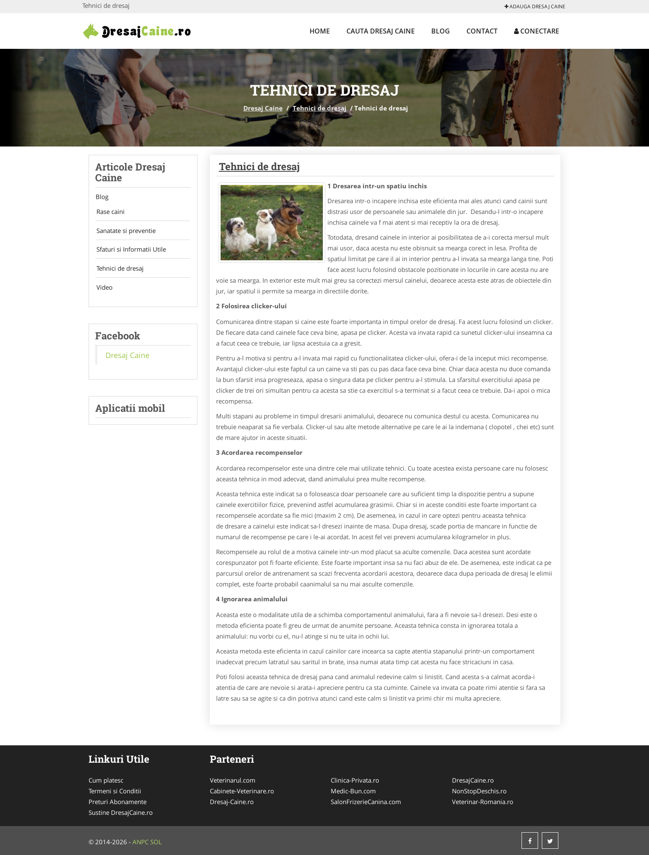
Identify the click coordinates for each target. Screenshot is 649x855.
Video (103, 290)
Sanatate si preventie (124, 231)
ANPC (140, 842)
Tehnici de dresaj (319, 108)
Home (320, 31)
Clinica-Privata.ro (355, 780)
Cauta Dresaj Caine (380, 31)
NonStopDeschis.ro (479, 791)
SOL (156, 842)
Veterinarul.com (232, 780)
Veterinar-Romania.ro (482, 801)
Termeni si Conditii (115, 791)
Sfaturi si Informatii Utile (130, 251)
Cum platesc (106, 780)
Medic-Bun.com (353, 791)
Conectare (536, 31)
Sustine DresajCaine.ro (121, 812)
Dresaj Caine (263, 108)
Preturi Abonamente (118, 801)
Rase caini (109, 212)
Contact (482, 31)
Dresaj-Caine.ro (232, 801)
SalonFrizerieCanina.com (366, 801)
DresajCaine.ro (473, 780)
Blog (440, 31)
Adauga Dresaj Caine (535, 6)
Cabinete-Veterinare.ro (242, 791)
